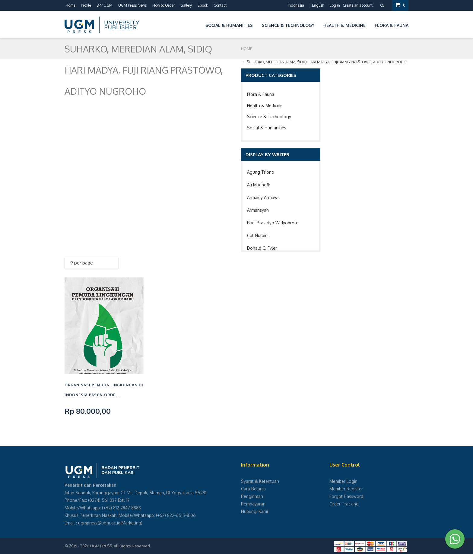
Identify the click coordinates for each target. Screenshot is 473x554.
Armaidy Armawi (262, 197)
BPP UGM (105, 5)
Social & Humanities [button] (229, 25)
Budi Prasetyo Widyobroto (273, 222)
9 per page (81, 263)
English (318, 5)
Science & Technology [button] (288, 25)
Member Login (343, 481)
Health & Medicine (265, 105)
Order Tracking (344, 503)
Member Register (346, 488)
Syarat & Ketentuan (260, 481)
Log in (335, 5)
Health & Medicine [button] (344, 25)
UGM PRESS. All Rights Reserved (120, 545)
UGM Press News (132, 5)
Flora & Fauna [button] (391, 25)
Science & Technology (269, 116)
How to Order (163, 5)
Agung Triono (260, 172)
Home (70, 5)
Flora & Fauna (260, 94)
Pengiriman (252, 496)
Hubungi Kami (254, 511)
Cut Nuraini (257, 235)
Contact (220, 5)
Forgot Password (346, 496)
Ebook (203, 5)
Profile (86, 5)
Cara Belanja (253, 488)
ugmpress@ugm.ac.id (99, 522)
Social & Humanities (266, 127)
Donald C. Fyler (262, 248)
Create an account (358, 5)
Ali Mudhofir (258, 184)
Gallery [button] (186, 5)
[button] (196, 24)
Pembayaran (253, 503)
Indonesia (296, 5)
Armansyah (258, 210)
